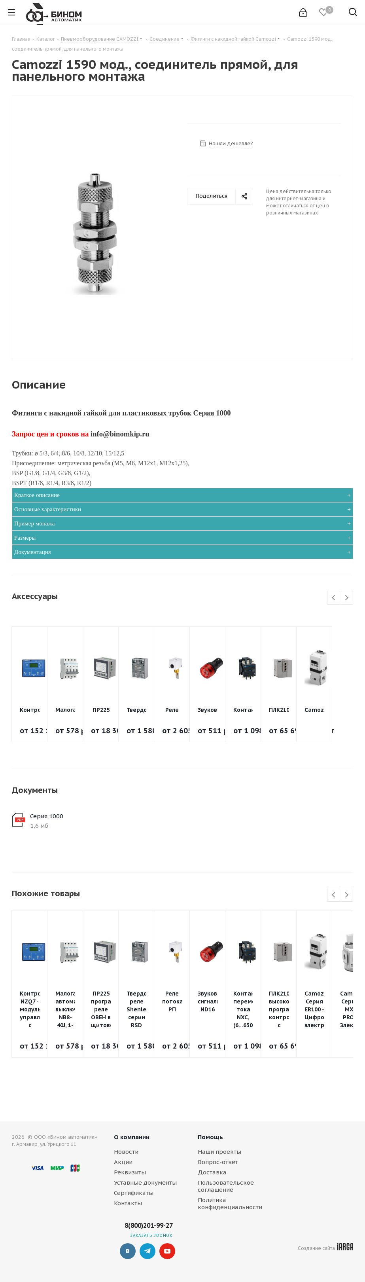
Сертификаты (133, 1193)
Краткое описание (37, 495)
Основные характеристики (47, 509)
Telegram (147, 1251)
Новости (126, 1151)
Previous (333, 598)
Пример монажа (34, 523)
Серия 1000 (46, 816)
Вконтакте (128, 1251)
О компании (131, 1137)
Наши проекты (219, 1151)
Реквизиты (130, 1172)
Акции (123, 1162)
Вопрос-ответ (218, 1162)
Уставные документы (145, 1182)
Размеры (25, 538)
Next (346, 598)
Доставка (212, 1172)
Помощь (210, 1137)
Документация (32, 552)
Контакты (128, 1203)
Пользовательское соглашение (226, 1186)
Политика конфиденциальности (230, 1203)
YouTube (167, 1251)
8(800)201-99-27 (149, 1225)
